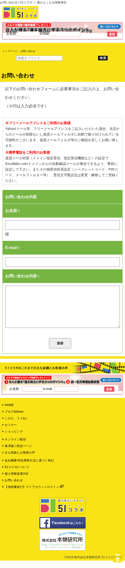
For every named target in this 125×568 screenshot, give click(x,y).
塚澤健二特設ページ (17, 453)
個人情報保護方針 (15, 481)
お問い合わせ (12, 487)
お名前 (23, 34)
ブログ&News (12, 419)
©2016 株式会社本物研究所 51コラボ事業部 (93, 564)
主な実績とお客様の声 (18, 460)
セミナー (9, 432)
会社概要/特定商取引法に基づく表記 (28, 467)
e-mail (60, 34)
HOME (8, 412)
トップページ (9, 51)
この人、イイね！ (15, 425)
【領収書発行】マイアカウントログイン (30, 494)
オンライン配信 (14, 446)
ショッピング (12, 439)
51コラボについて (15, 474)
